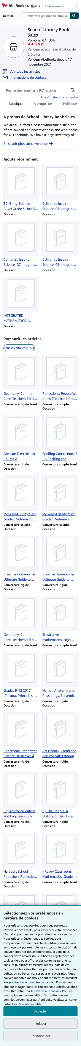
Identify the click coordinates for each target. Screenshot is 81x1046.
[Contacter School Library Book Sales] (24, 77)
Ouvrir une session (54, 6)
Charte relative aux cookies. (43, 991)
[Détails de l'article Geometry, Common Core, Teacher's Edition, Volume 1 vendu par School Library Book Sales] (21, 619)
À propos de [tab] (43, 104)
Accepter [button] (40, 1011)
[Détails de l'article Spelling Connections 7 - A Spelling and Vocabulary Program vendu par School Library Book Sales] (60, 438)
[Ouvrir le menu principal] (9, 15)
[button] (73, 90)
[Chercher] (74, 15)
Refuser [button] (40, 1023)
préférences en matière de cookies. (32, 982)
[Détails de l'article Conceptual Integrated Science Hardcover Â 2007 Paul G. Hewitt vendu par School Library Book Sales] (21, 735)
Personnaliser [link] (41, 1036)
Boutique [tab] (15, 104)
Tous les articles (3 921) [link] (19, 348)
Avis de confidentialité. (26, 1004)
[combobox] (46, 15)
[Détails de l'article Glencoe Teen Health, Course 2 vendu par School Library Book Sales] (21, 438)
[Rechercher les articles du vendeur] (31, 90)
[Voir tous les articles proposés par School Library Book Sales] (21, 71)
